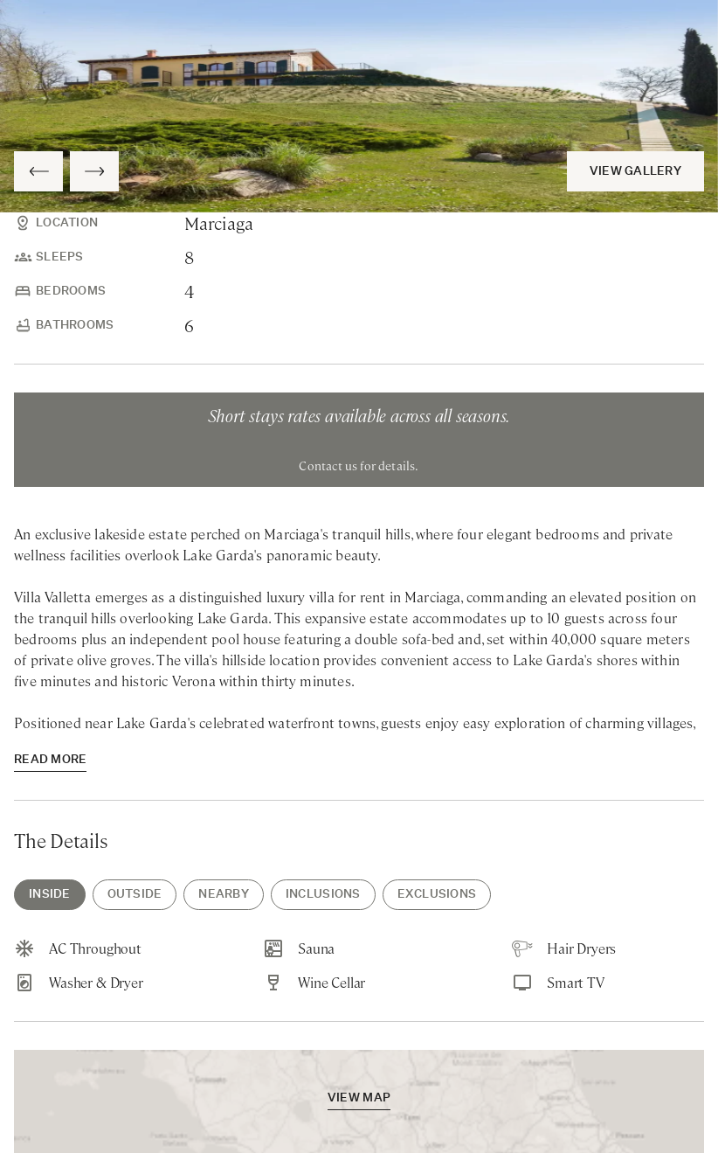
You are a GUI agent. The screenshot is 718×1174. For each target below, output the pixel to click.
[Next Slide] (94, 171)
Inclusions (323, 894)
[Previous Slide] (38, 171)
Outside (134, 894)
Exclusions (437, 894)
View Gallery (635, 171)
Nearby (223, 894)
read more (50, 760)
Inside (50, 894)
